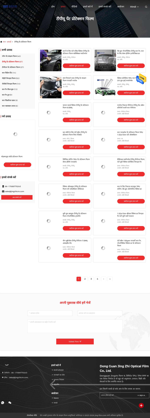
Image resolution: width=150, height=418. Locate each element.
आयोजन (120, 6)
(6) (10, 106)
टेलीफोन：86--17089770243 (14, 373)
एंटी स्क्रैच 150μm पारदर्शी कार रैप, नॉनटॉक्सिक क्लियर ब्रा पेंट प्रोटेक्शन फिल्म (129, 243)
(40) (11, 56)
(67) (12, 62)
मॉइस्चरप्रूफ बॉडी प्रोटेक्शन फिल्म (11, 156)
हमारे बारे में (88, 6)
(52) (10, 78)
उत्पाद (63, 6)
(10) (11, 84)
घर (4, 42)
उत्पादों (9, 42)
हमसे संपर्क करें (105, 6)
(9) (7, 95)
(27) (13, 67)
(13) (9, 89)
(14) (9, 73)
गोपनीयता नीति (32, 415)
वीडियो (74, 6)
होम (53, 6)
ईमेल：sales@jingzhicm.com (15, 377)
